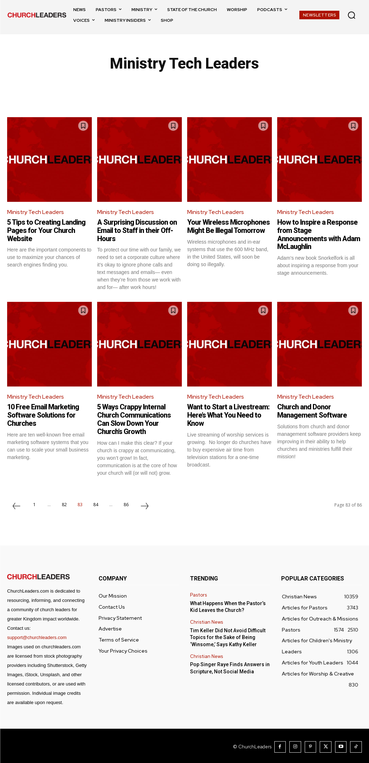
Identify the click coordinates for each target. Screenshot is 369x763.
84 (95, 502)
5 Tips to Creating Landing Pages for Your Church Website (46, 230)
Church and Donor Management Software (312, 410)
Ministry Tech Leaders (35, 212)
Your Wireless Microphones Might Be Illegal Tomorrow (228, 226)
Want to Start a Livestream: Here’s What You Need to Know (228, 414)
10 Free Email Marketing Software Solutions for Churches (43, 414)
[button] (351, 15)
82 (64, 502)
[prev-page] (16, 504)
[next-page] (144, 504)
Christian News (206, 620)
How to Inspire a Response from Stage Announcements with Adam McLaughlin (318, 234)
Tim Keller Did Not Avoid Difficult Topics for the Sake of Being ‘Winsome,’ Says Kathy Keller (227, 635)
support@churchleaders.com (36, 635)
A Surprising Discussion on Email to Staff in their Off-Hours (137, 230)
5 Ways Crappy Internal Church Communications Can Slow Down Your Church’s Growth (134, 418)
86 (126, 502)
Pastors (198, 593)
